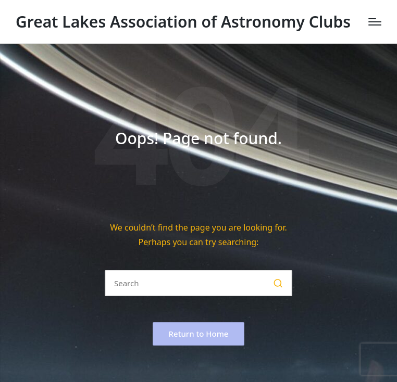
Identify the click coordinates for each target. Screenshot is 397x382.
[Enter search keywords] (198, 283)
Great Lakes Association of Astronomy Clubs (183, 21)
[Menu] (374, 22)
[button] (277, 283)
